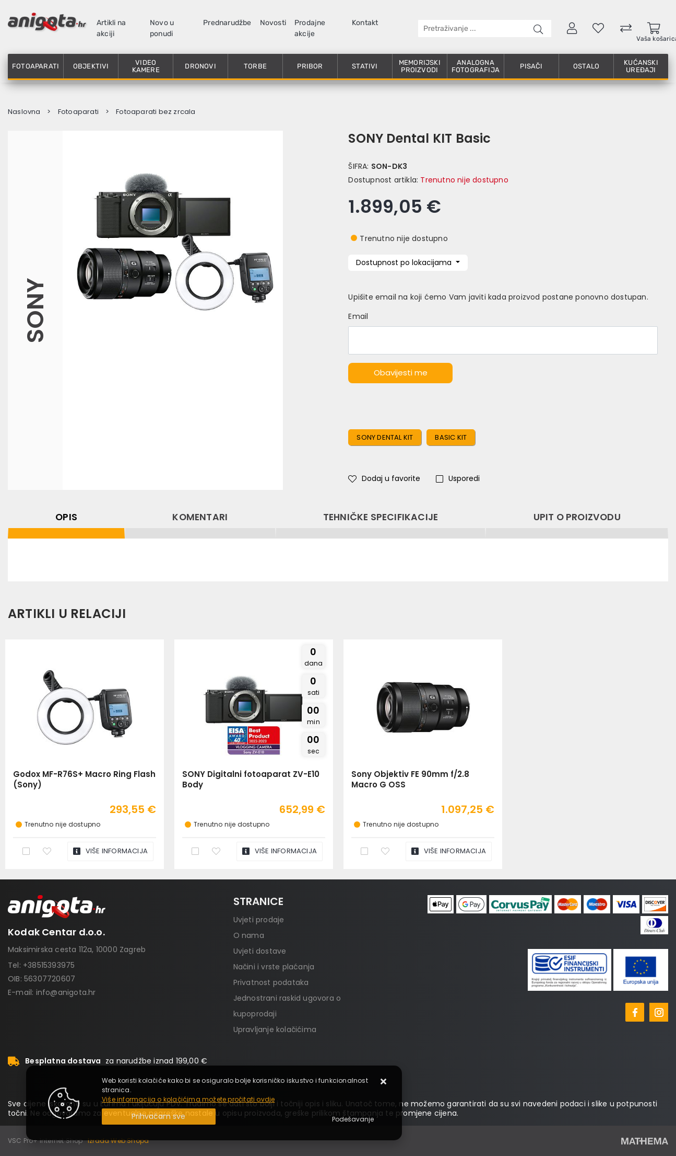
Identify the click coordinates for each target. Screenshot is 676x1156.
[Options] (352, 1119)
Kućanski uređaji (641, 66)
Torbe (255, 66)
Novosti (273, 22)
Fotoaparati (35, 66)
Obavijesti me (401, 372)
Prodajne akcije (310, 28)
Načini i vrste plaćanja (274, 967)
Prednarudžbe (227, 22)
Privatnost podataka (271, 982)
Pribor (310, 66)
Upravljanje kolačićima (274, 1029)
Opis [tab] (66, 517)
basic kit (451, 437)
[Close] (159, 1116)
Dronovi (200, 66)
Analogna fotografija (476, 66)
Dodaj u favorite (384, 478)
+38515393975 (49, 965)
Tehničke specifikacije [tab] (380, 517)
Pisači (531, 66)
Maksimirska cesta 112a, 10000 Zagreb (77, 949)
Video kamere (146, 66)
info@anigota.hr (66, 992)
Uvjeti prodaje (258, 919)
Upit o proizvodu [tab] (577, 517)
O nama (248, 935)
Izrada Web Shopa (118, 1140)
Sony (35, 311)
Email (358, 316)
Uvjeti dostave (260, 951)
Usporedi (458, 478)
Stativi (364, 66)
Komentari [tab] (200, 517)
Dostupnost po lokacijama (405, 262)
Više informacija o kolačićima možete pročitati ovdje (188, 1099)
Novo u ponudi (162, 28)
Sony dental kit (385, 437)
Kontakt (365, 22)
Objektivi (91, 66)
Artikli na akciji (111, 28)
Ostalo (586, 66)
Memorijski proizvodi (420, 66)
